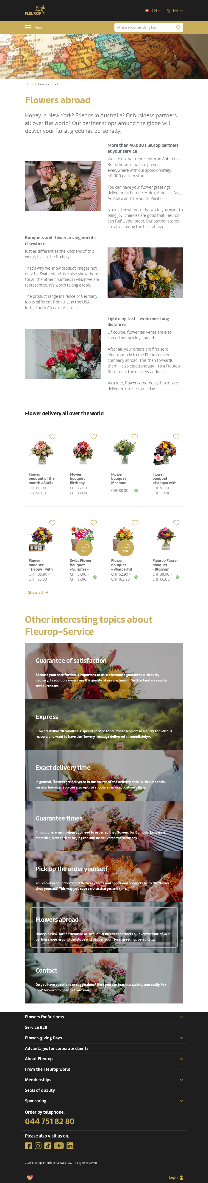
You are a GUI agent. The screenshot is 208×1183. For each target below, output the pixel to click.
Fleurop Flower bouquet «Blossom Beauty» (162, 566)
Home (30, 84)
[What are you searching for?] (148, 27)
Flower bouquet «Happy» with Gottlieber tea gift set (42, 566)
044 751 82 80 (50, 1119)
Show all (35, 589)
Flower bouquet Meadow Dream (119, 479)
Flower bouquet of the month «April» (39, 479)
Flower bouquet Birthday (78, 477)
